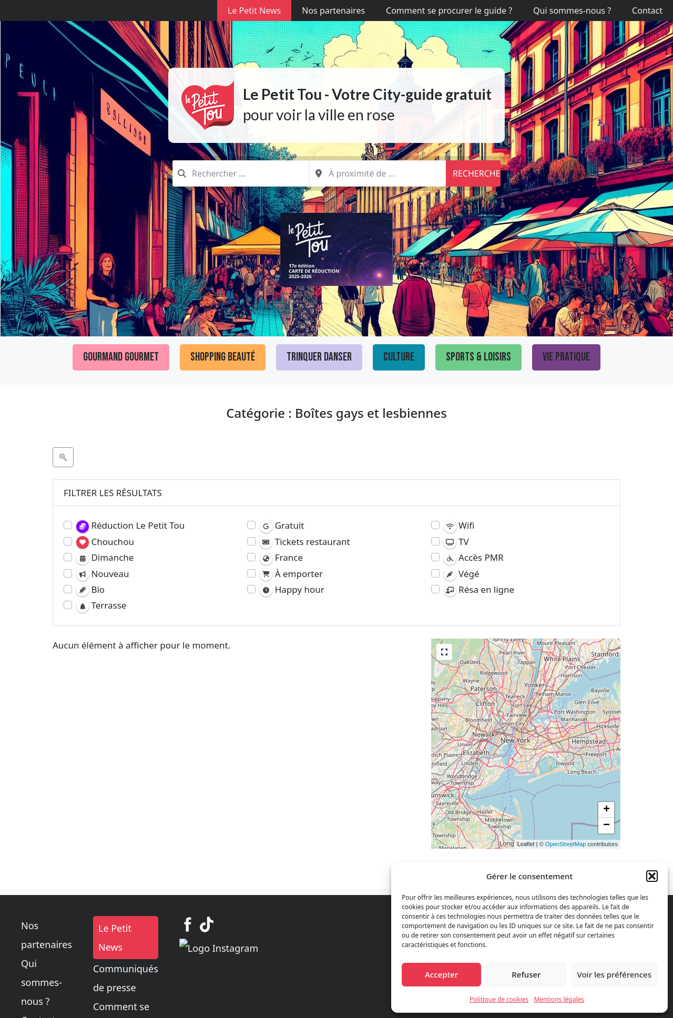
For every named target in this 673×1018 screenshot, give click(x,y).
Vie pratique (566, 357)
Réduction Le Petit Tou (130, 525)
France (281, 557)
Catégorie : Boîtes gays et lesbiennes (336, 412)
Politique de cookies (499, 999)
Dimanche (105, 557)
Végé (462, 574)
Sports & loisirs (478, 357)
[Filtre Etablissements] (63, 457)
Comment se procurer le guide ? (449, 10)
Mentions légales (559, 999)
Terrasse (101, 605)
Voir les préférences (614, 974)
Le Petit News (254, 10)
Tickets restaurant (305, 542)
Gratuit (282, 525)
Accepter (441, 974)
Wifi (459, 525)
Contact (647, 10)
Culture (398, 357)
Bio (90, 590)
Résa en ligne (479, 590)
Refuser (526, 974)
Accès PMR (474, 557)
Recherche (477, 173)
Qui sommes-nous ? (572, 10)
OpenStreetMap (565, 844)
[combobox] (240, 173)
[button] (652, 876)
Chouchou (105, 542)
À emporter (291, 574)
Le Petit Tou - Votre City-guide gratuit (367, 94)
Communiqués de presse (293, 949)
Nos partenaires (333, 10)
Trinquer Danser (319, 357)
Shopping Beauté (222, 357)
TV (456, 542)
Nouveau (102, 574)
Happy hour (292, 590)
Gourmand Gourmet (121, 357)
